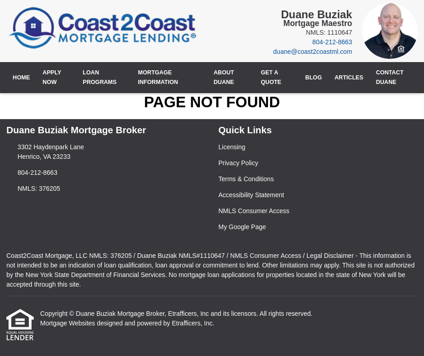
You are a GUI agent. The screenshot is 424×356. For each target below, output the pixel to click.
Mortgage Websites (68, 323)
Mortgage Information (158, 77)
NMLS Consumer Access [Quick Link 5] (254, 211)
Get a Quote (271, 77)
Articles (349, 77)
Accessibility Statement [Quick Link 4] (251, 195)
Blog (313, 77)
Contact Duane (390, 77)
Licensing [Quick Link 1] (232, 147)
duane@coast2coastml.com (312, 51)
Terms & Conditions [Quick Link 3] (246, 179)
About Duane (224, 77)
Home (21, 77)
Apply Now (51, 77)
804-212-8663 (332, 42)
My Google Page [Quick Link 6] (242, 226)
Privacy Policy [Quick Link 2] (238, 163)
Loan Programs (99, 77)
